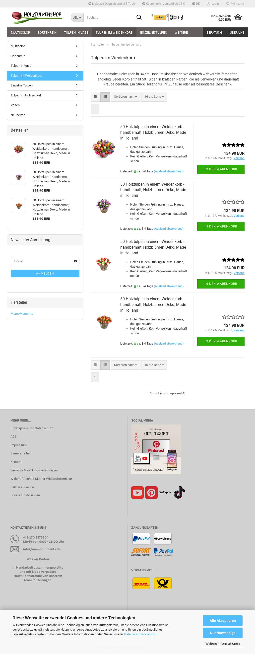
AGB (13, 436)
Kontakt (15, 462)
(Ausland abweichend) (169, 171)
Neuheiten (18, 115)
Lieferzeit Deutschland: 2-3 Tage (111, 3)
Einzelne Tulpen (153, 32)
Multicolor (20, 32)
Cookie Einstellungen (25, 495)
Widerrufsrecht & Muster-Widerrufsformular (41, 479)
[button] (196, 3)
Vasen (15, 105)
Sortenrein (47, 32)
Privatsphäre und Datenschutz (31, 428)
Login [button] (213, 3)
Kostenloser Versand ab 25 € (163, 3)
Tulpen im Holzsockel (26, 95)
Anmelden (45, 273)
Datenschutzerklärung (139, 634)
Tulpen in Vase (76, 32)
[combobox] (125, 97)
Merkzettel (235, 3)
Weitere (181, 32)
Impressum (18, 445)
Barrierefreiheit (20, 453)
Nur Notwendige (223, 633)
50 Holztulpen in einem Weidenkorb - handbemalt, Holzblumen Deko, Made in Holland (153, 132)
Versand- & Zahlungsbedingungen (34, 470)
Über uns (237, 32)
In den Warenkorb (221, 169)
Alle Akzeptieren (223, 621)
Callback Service (22, 487)
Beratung (214, 32)
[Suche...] (77, 17)
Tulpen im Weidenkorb (114, 32)
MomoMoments (22, 313)
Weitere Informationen (222, 644)
